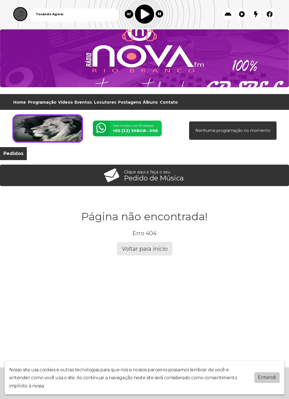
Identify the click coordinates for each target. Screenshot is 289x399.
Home (19, 102)
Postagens (129, 102)
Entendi (267, 377)
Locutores (105, 102)
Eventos (83, 102)
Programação (42, 102)
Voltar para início (145, 248)
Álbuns (150, 102)
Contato (169, 102)
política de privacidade (69, 386)
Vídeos (65, 102)
